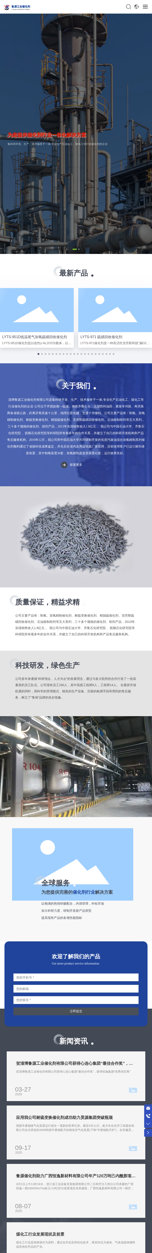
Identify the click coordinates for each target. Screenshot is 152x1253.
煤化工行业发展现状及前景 (40, 1234)
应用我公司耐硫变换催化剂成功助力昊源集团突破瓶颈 (64, 1117)
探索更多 (76, 464)
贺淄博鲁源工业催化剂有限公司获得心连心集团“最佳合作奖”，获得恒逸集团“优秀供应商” (73, 1071)
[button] (74, 249)
